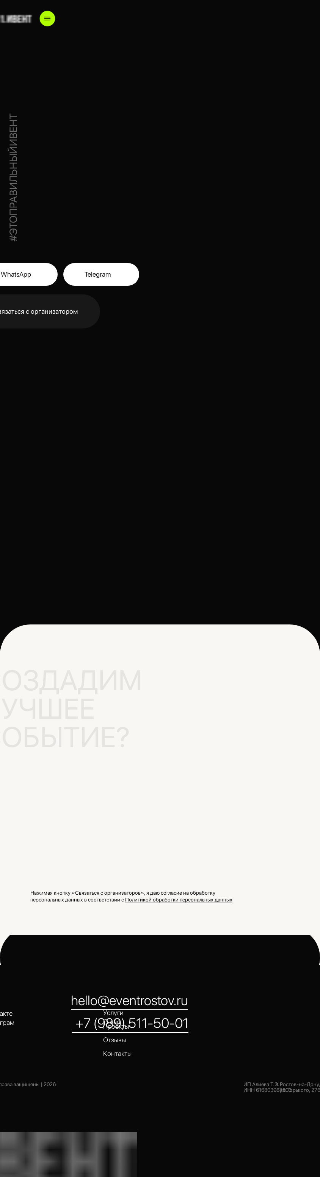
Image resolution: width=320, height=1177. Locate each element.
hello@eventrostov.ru (129, 1000)
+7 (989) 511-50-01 (131, 1023)
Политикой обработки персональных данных (178, 900)
